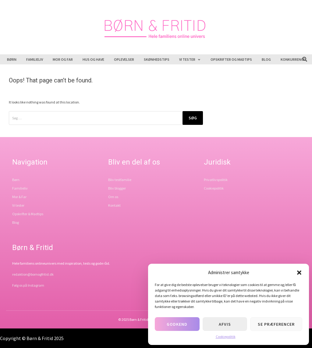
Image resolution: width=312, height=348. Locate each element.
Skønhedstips (156, 59)
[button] (299, 273)
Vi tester (190, 59)
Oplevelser (124, 59)
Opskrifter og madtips (231, 59)
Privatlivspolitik (216, 179)
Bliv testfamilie (119, 179)
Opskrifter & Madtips (27, 214)
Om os (113, 196)
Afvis (225, 324)
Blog (266, 59)
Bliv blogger (117, 188)
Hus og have (93, 59)
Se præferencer (276, 324)
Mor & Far (19, 196)
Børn (11, 59)
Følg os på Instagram (28, 285)
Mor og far (63, 59)
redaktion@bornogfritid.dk (33, 274)
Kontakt (114, 205)
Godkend (177, 324)
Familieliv (34, 59)
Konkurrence (293, 59)
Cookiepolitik (226, 336)
